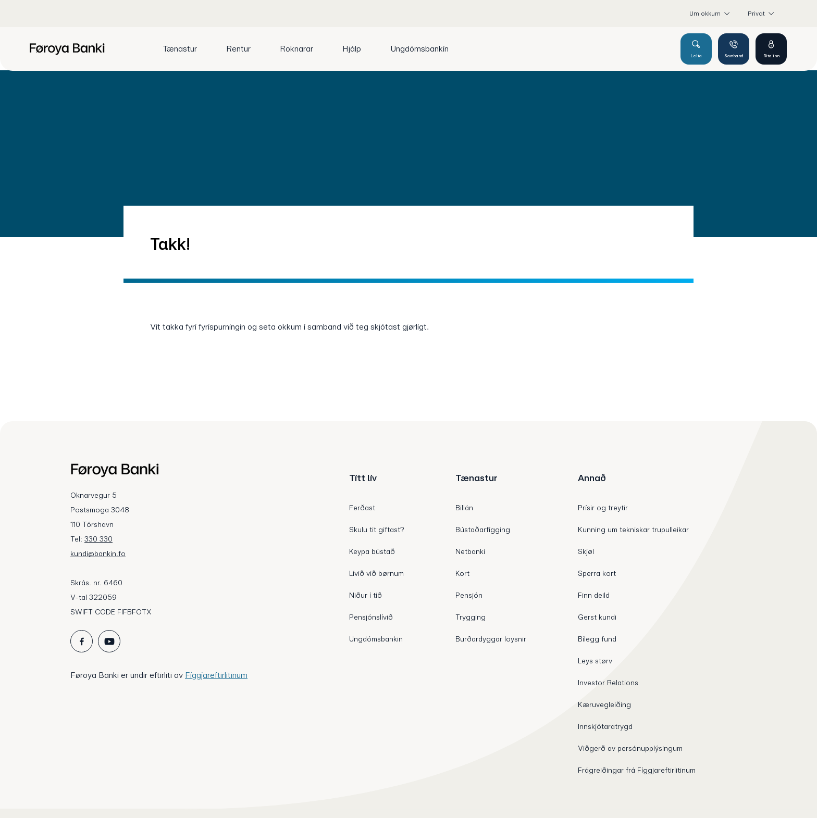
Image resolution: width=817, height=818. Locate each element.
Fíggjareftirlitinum (216, 675)
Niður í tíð (365, 595)
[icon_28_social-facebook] (81, 641)
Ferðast (362, 508)
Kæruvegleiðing (604, 704)
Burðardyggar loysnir (490, 639)
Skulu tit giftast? (376, 529)
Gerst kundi (597, 617)
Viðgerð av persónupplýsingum (630, 748)
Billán (464, 508)
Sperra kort (597, 573)
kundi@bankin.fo (98, 553)
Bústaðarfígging (482, 529)
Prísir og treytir (603, 508)
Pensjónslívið (371, 617)
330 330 (98, 539)
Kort (462, 573)
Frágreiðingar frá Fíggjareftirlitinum (637, 770)
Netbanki (470, 551)
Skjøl (586, 551)
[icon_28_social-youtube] (109, 641)
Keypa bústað (372, 551)
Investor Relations (608, 682)
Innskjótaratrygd (605, 726)
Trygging (470, 617)
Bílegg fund (597, 639)
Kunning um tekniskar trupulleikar (633, 529)
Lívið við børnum (376, 573)
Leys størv (595, 661)
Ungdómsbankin (376, 639)
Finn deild (594, 595)
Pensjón (468, 595)
